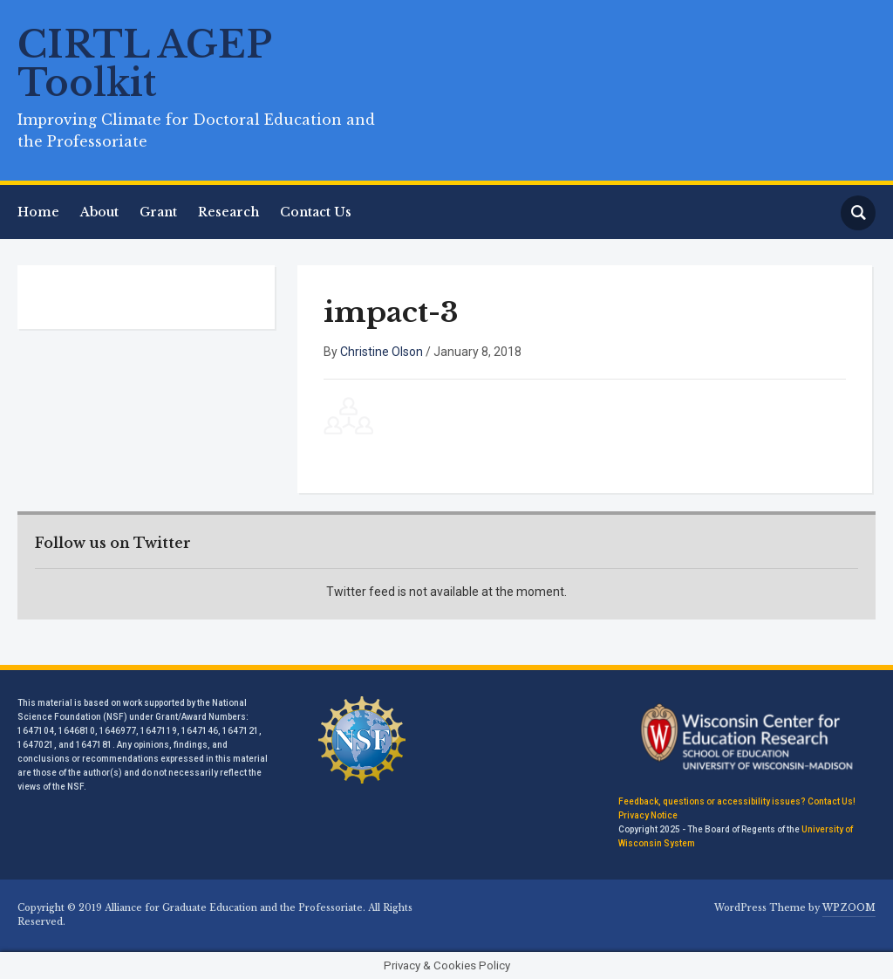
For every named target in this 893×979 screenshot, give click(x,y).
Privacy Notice (648, 815)
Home (38, 212)
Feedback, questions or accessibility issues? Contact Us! (737, 801)
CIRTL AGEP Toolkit (144, 64)
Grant (158, 212)
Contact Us (315, 212)
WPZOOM (849, 908)
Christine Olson (381, 352)
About (99, 212)
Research (228, 212)
